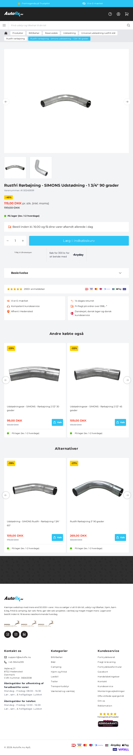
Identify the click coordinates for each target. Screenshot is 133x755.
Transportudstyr (60, 686)
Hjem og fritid (59, 671)
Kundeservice (105, 686)
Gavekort (103, 671)
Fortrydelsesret (106, 657)
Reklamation (105, 705)
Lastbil (54, 676)
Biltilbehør (57, 657)
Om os (101, 701)
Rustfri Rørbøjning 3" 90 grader (87, 521)
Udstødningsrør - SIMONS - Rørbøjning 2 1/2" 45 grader (96, 408)
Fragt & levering (107, 662)
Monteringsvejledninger (111, 691)
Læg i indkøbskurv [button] (79, 241)
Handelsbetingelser (109, 676)
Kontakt (102, 681)
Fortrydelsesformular (110, 667)
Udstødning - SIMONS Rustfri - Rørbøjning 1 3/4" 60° (33, 523)
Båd (53, 662)
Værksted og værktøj (63, 691)
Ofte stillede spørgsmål (111, 696)
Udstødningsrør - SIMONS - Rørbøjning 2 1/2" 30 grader (33, 408)
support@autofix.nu (19, 657)
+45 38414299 (16, 662)
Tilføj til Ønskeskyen (23, 252)
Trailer (54, 681)
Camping (56, 667)
